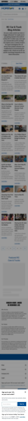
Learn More (22, 417)
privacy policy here (21, 411)
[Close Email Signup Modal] (25, 392)
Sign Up (22, 404)
